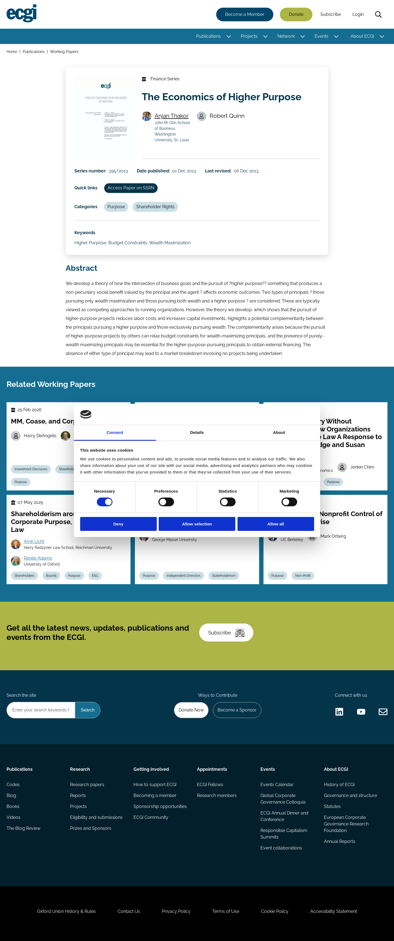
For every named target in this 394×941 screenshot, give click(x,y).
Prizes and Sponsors (90, 828)
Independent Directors (184, 576)
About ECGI (362, 36)
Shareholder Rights (155, 206)
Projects (249, 36)
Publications (208, 36)
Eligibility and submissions (96, 817)
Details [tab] (197, 432)
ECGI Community (151, 817)
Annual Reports (339, 841)
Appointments (212, 769)
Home (12, 51)
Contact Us (129, 911)
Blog (11, 795)
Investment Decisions (31, 469)
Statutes (332, 806)
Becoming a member (155, 795)
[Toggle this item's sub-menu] (228, 36)
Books (13, 806)
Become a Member (244, 14)
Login (358, 14)
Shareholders (24, 576)
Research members (217, 795)
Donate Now (191, 710)
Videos (14, 817)
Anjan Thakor (172, 115)
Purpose (116, 206)
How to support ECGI (155, 784)
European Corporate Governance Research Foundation (346, 824)
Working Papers (64, 51)
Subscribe (330, 14)
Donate (296, 14)
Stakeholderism (224, 576)
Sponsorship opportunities (160, 806)
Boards (51, 576)
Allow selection (197, 524)
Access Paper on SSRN (131, 187)
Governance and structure (350, 795)
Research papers (87, 784)
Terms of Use (225, 911)
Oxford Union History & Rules (66, 911)
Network (286, 36)
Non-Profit (303, 576)
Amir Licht (34, 541)
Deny (118, 524)
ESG (95, 576)
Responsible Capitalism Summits (283, 834)
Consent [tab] (115, 432)
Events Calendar (277, 784)
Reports (78, 795)
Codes (13, 784)
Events (321, 36)
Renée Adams (38, 558)
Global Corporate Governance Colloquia (283, 799)
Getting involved (151, 769)
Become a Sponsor (237, 710)
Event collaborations (281, 848)
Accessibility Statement (333, 911)
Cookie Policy (274, 911)
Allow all (275, 524)
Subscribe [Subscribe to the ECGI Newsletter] (226, 632)
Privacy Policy (176, 911)
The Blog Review (23, 828)
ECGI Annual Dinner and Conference (284, 816)
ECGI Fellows (210, 784)
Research (80, 769)
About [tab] (279, 432)
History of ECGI (339, 784)
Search (378, 14)
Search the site (21, 695)
